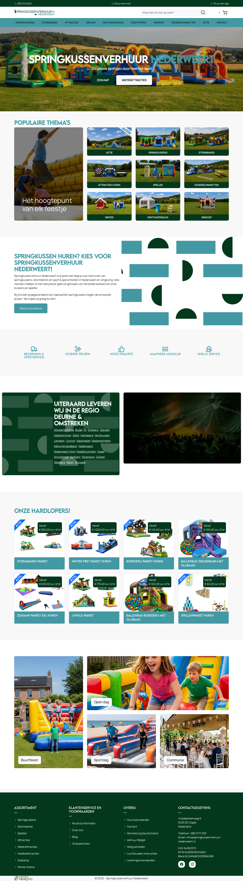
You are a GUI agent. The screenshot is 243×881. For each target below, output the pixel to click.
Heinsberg (86, 435)
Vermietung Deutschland (142, 833)
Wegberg (59, 462)
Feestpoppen (138, 22)
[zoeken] (203, 12)
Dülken (100, 457)
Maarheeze (83, 441)
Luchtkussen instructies (142, 853)
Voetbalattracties (28, 853)
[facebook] (181, 864)
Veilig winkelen (136, 847)
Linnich (70, 441)
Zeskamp (23, 860)
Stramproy (88, 457)
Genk (76, 435)
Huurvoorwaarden (138, 820)
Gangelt (105, 430)
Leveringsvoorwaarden (141, 860)
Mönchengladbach (65, 446)
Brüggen (80, 462)
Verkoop (159, 22)
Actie (206, 22)
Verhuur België (136, 840)
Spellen (91, 22)
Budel (78, 430)
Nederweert (86, 446)
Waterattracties (27, 847)
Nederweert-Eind (64, 451)
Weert (70, 462)
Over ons (77, 830)
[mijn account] (216, 12)
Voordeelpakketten (183, 22)
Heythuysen (102, 435)
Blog (75, 837)
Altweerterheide (64, 430)
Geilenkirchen (62, 435)
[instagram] (192, 864)
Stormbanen (50, 22)
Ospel (100, 451)
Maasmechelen (101, 441)
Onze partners (81, 843)
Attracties (71, 22)
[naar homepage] (34, 12)
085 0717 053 (198, 833)
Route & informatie (83, 823)
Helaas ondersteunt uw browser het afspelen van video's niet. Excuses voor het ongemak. (176, 283)
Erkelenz (93, 430)
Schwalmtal (61, 457)
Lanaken (59, 441)
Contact (222, 22)
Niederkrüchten (86, 451)
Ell (85, 430)
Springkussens (25, 22)
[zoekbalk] (174, 12)
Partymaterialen (113, 22)
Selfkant (75, 457)
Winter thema (26, 867)
